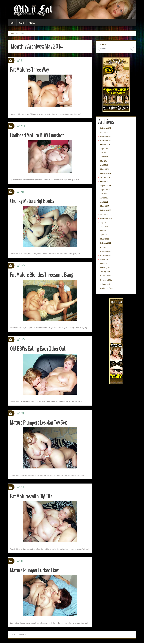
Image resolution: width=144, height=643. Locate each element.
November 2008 (106, 280)
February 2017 (105, 128)
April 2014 (104, 165)
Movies (21, 22)
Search (103, 44)
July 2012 (103, 194)
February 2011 (105, 243)
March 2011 (104, 239)
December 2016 (106, 136)
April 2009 (104, 259)
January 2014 (105, 177)
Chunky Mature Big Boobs (32, 201)
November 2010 (106, 255)
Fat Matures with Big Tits (31, 496)
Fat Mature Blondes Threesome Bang (41, 275)
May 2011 (104, 231)
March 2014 (104, 169)
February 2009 (105, 268)
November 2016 (106, 140)
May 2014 (104, 161)
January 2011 (105, 247)
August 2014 (104, 149)
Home (12, 22)
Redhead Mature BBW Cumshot (37, 135)
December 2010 (106, 251)
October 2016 (105, 145)
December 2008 (106, 276)
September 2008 (106, 288)
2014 (17, 34)
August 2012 (104, 190)
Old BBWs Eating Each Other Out (37, 349)
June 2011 (104, 227)
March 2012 (104, 206)
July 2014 (103, 153)
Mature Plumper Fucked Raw (34, 570)
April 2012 (104, 202)
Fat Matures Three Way (29, 70)
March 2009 (104, 264)
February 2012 (105, 210)
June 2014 (104, 157)
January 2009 (105, 272)
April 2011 (104, 235)
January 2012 (105, 214)
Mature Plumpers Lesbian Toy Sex (38, 422)
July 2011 (103, 222)
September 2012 (106, 186)
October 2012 (105, 181)
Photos (32, 22)
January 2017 (105, 132)
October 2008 (105, 284)
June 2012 (104, 198)
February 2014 (105, 173)
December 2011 (106, 218)
